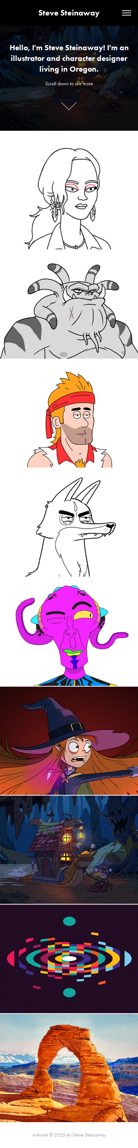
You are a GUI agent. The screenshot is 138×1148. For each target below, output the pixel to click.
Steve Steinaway (69, 13)
